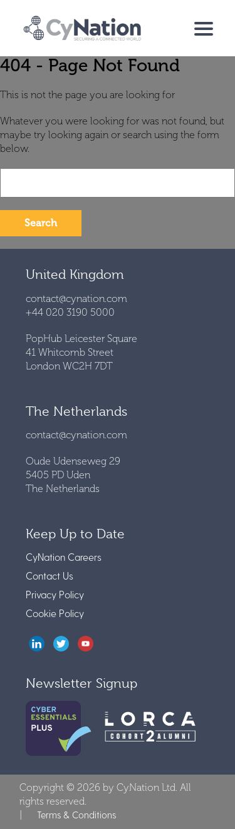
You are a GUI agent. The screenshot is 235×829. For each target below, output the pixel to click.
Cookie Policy (55, 613)
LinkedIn (36, 643)
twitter (61, 643)
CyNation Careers (64, 557)
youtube (85, 643)
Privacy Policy (55, 594)
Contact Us (49, 575)
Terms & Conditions (76, 814)
